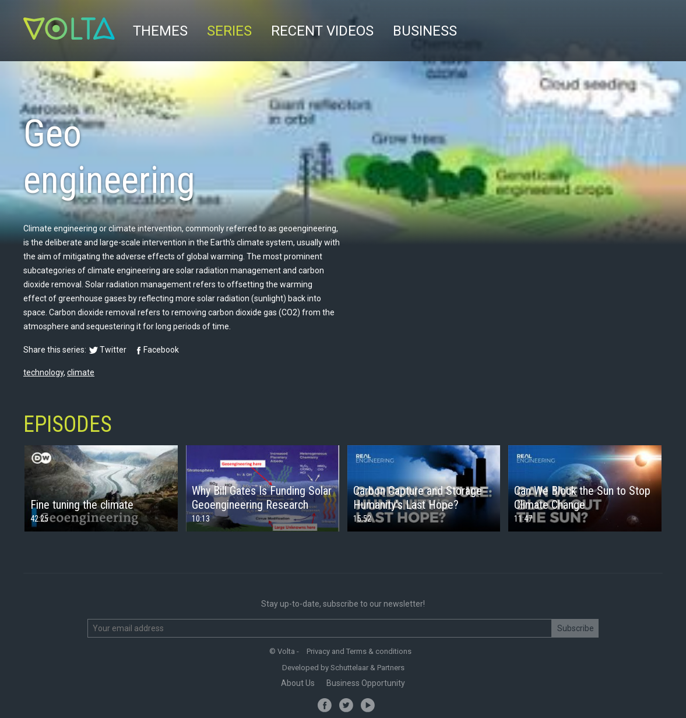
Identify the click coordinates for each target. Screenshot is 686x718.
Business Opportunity (365, 683)
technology (43, 372)
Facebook (161, 349)
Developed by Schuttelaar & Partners (343, 667)
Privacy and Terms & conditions (359, 651)
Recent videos (322, 31)
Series (229, 31)
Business (425, 31)
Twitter (113, 349)
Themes (160, 31)
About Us (298, 683)
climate (80, 372)
